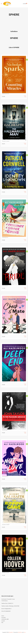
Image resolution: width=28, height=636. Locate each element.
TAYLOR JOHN (4, 430)
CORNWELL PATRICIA (6, 189)
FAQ (2, 622)
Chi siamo (3, 617)
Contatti (3, 620)
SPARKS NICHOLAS (5, 93)
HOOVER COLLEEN (5, 572)
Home (2, 615)
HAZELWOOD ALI (5, 237)
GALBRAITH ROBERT (5, 141)
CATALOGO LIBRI (5, 619)
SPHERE (14, 38)
